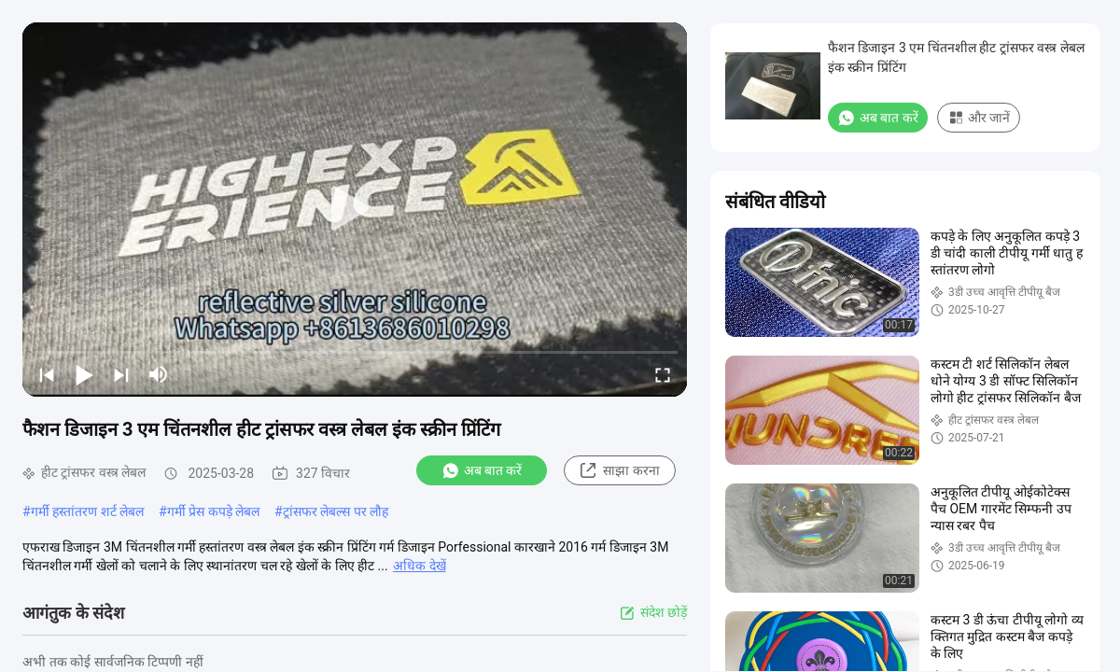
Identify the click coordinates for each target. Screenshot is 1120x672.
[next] (121, 374)
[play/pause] (84, 374)
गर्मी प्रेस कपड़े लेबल (213, 511)
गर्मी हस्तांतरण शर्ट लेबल (87, 511)
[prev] (46, 374)
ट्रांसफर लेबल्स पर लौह (335, 511)
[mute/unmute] (158, 374)
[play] (354, 209)
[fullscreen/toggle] (662, 374)
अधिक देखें (419, 565)
